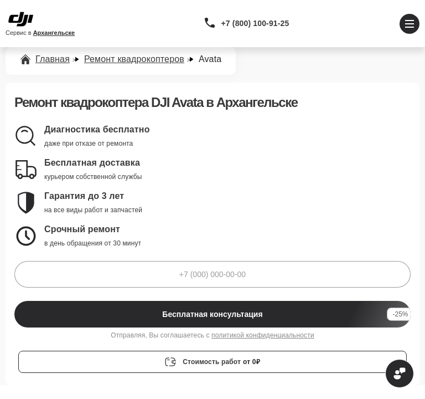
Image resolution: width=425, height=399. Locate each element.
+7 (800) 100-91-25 (255, 23)
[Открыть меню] (409, 24)
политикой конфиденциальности (262, 335)
